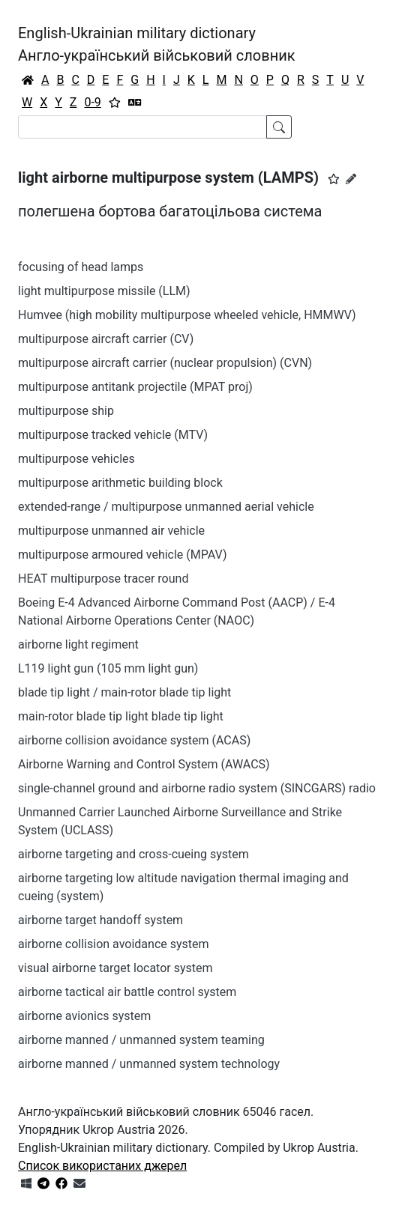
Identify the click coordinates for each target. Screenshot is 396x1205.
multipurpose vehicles (76, 459)
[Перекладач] (135, 102)
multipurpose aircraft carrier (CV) (106, 339)
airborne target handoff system (100, 920)
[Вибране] (114, 102)
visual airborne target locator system (115, 968)
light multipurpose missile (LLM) (104, 291)
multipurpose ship (66, 411)
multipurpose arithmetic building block (120, 483)
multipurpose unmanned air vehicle (111, 530)
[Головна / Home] (28, 80)
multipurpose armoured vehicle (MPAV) (122, 554)
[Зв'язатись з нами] (80, 1184)
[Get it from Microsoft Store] (26, 1184)
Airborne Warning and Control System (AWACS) (144, 764)
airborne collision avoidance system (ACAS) (134, 740)
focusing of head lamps (80, 267)
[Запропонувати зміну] (351, 179)
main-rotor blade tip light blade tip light (121, 716)
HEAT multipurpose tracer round (103, 578)
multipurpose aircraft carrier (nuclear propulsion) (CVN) (165, 363)
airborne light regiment (78, 644)
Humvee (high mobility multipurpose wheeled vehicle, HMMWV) (187, 315)
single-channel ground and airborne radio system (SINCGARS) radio (197, 788)
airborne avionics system (84, 1016)
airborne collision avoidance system (113, 944)
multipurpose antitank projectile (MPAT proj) (135, 387)
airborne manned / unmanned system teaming (141, 1040)
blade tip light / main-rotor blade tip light (124, 692)
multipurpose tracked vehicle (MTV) (113, 435)
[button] (334, 179)
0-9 (92, 102)
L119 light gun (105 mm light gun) (108, 668)
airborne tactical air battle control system (127, 992)
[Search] (142, 127)
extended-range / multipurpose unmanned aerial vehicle (166, 507)
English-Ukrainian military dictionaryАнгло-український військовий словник (157, 44)
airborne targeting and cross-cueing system (133, 854)
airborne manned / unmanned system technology (149, 1064)
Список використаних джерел (102, 1166)
